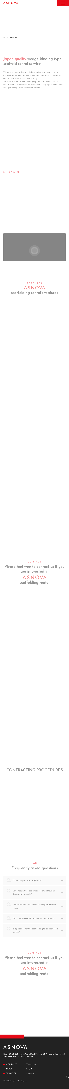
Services (11, 1073)
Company (11, 1064)
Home (5, 37)
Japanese (30, 1073)
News (9, 1069)
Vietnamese (31, 1064)
